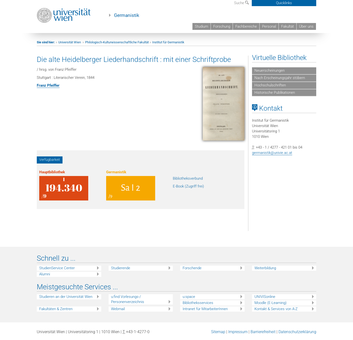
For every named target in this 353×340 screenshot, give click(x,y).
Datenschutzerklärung (297, 331)
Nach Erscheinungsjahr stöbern (279, 78)
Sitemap (218, 331)
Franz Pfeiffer (48, 85)
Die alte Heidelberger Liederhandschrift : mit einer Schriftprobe (134, 59)
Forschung (221, 26)
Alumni (44, 274)
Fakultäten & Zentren (56, 309)
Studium (201, 26)
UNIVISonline (264, 296)
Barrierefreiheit (263, 331)
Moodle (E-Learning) (270, 303)
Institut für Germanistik (168, 42)
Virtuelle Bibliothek (279, 58)
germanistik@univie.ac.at (272, 153)
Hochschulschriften (270, 85)
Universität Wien (70, 42)
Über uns (306, 26)
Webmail (118, 309)
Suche (241, 3)
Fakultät (287, 26)
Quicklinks (284, 3)
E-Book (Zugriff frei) (188, 186)
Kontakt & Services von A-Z (276, 309)
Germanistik (126, 15)
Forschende (192, 268)
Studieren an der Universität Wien (65, 296)
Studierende (120, 268)
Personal (269, 26)
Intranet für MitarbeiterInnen (205, 309)
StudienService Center (57, 268)
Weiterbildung (265, 268)
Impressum (238, 331)
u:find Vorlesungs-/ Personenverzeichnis (127, 299)
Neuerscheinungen (269, 70)
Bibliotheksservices (198, 303)
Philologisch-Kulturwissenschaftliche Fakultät (117, 42)
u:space (189, 296)
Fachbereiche (246, 26)
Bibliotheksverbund (188, 178)
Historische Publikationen (274, 92)
